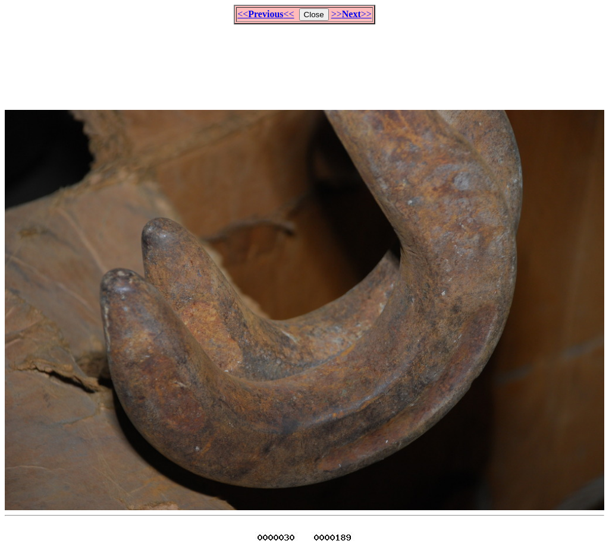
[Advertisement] (304, 61)
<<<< (265, 14)
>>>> (351, 14)
